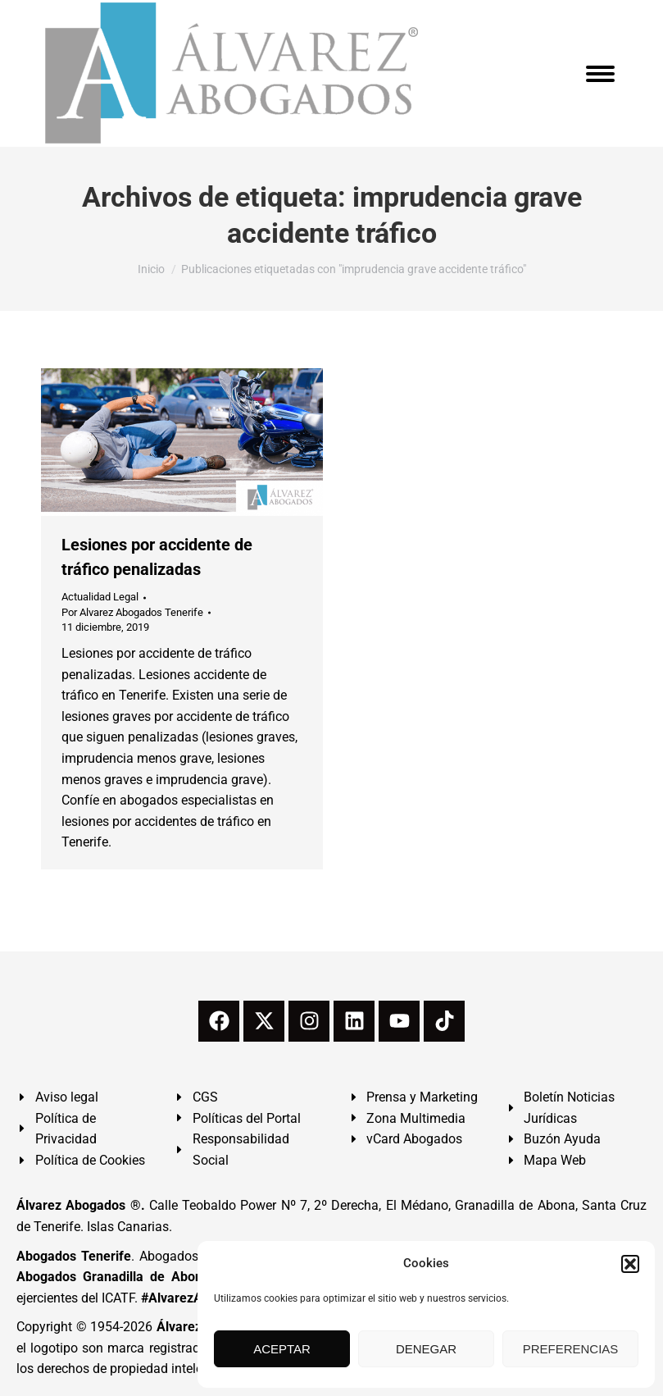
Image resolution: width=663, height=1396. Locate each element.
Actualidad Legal (100, 597)
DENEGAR (426, 1349)
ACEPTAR (282, 1349)
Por (132, 612)
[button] (630, 1264)
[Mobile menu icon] (600, 74)
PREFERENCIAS (571, 1349)
